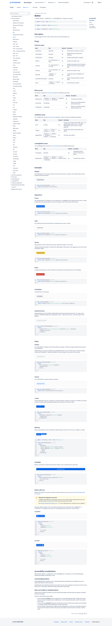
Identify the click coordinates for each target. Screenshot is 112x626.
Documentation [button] (40, 2)
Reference (26, 7)
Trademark (87, 621)
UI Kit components (15, 18)
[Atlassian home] (15, 2)
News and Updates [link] (63, 2)
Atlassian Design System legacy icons (49, 503)
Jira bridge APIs (14, 180)
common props (49, 92)
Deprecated (49, 501)
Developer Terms (78, 621)
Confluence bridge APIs (16, 182)
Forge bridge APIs (15, 179)
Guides (19, 7)
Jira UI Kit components (16, 175)
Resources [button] (52, 2)
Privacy (71, 621)
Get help (35, 7)
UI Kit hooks (14, 177)
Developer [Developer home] (28, 2)
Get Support (87, 2)
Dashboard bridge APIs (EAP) (17, 185)
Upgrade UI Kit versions (16, 189)
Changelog (43, 7)
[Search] (92, 2)
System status (64, 621)
